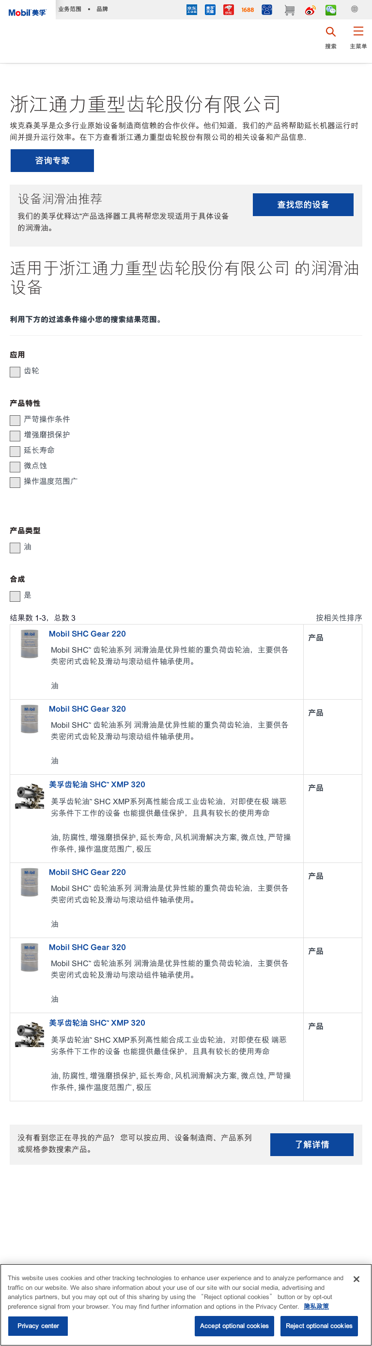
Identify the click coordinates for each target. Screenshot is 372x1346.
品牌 (102, 9)
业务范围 (69, 9)
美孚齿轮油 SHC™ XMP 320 (97, 784)
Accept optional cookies (234, 1326)
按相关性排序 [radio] (339, 618)
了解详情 (311, 1145)
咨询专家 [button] (52, 161)
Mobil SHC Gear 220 (87, 633)
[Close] (356, 1279)
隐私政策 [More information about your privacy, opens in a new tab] (316, 1306)
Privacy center (38, 1326)
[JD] (228, 10)
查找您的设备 (303, 205)
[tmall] (210, 10)
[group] (181, 371)
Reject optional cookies (319, 1326)
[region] (186, 1305)
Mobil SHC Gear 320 (87, 708)
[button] (358, 41)
